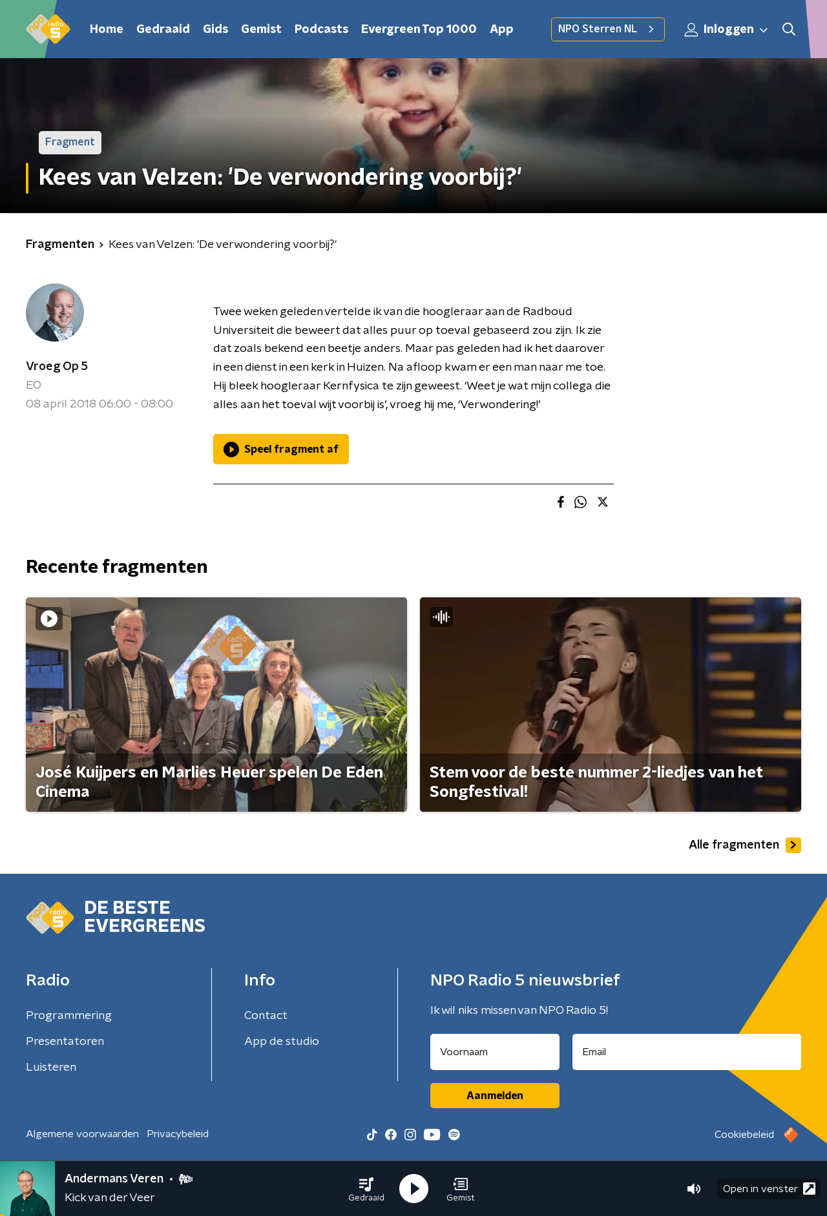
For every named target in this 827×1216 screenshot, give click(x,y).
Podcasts (321, 30)
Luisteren (51, 1067)
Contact (266, 1016)
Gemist (261, 30)
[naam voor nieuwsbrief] (495, 1052)
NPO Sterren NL (608, 29)
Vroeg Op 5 (57, 367)
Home (106, 30)
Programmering (69, 1016)
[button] (366, 1189)
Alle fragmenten (745, 845)
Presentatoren (65, 1041)
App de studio (281, 1041)
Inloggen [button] (726, 30)
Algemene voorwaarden (82, 1134)
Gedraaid (163, 30)
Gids (215, 30)
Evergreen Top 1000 (419, 30)
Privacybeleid (178, 1134)
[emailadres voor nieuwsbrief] (687, 1052)
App (502, 30)
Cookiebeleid (744, 1134)
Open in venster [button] (769, 1188)
